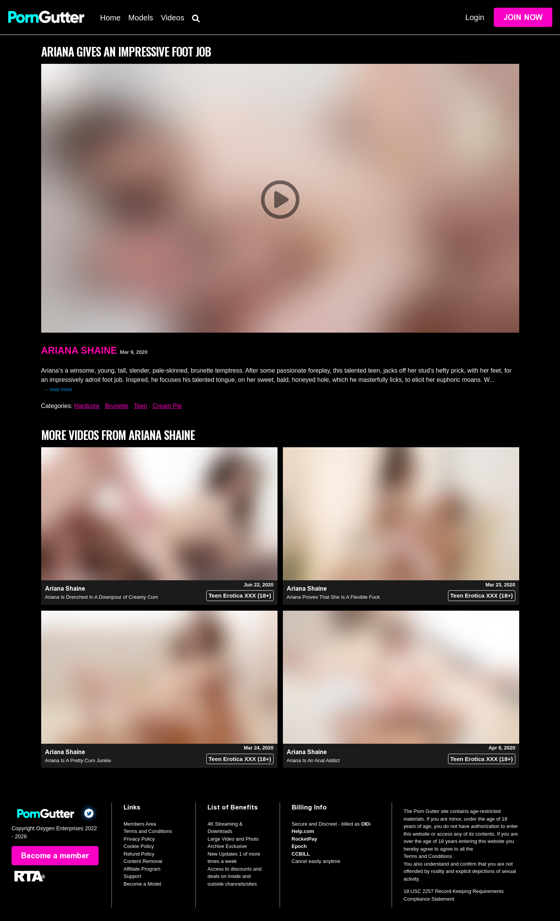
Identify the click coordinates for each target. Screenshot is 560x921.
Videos (172, 17)
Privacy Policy (139, 839)
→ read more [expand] (57, 389)
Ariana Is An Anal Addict (313, 760)
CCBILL (301, 854)
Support (132, 876)
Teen (140, 406)
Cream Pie (167, 406)
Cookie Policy (139, 846)
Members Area (140, 824)
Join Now (523, 17)
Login (474, 17)
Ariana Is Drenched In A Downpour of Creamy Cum (101, 597)
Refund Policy (139, 854)
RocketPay (304, 839)
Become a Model (142, 884)
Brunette (116, 406)
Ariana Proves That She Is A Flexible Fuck (333, 597)
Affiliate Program (142, 869)
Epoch (299, 846)
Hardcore (87, 406)
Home (110, 17)
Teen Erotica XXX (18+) (240, 595)
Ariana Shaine (79, 350)
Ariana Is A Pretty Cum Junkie (78, 760)
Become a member (55, 855)
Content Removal (143, 861)
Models (140, 17)
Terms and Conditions (148, 831)
